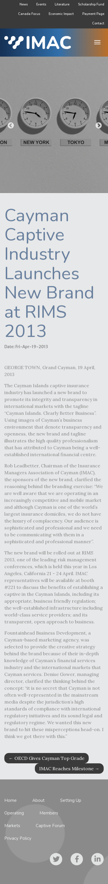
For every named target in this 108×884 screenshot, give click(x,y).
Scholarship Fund (91, 4)
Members (48, 813)
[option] (54, 125)
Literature (62, 4)
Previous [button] (10, 125)
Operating (14, 813)
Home (10, 800)
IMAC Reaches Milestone (69, 768)
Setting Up (70, 800)
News (24, 4)
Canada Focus (29, 14)
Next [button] (98, 125)
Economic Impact (61, 14)
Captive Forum (50, 826)
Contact (98, 23)
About (38, 800)
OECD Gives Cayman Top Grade (46, 758)
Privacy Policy (17, 838)
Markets (12, 826)
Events (41, 4)
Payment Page (93, 14)
